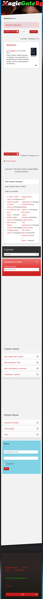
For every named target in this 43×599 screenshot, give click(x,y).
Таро (25, 567)
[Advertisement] (20, 89)
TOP (22, 594)
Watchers (11, 45)
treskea (12, 51)
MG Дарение (19, 570)
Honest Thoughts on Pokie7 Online (13, 204)
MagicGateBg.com (12, 567)
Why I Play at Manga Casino (11, 225)
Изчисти (8, 586)
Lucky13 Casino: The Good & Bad (27, 230)
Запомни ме (10, 464)
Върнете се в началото (36, 65)
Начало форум (11, 161)
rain (14, 18)
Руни (7, 570)
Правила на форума (13, 25)
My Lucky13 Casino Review (26, 214)
